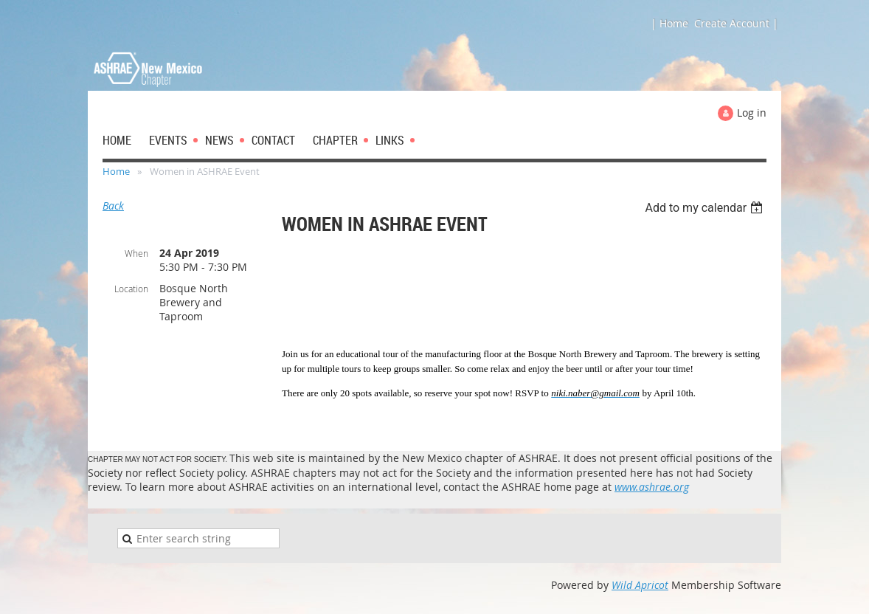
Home (116, 171)
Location (131, 288)
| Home (669, 23)
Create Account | (736, 23)
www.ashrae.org (651, 487)
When (136, 253)
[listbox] (705, 208)
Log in (751, 113)
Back (113, 206)
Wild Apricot (640, 585)
